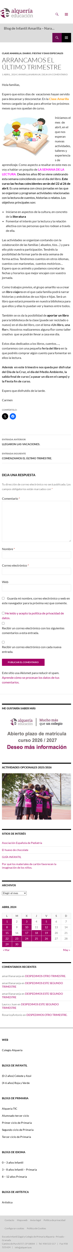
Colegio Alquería (12, 1050)
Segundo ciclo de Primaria (17, 1129)
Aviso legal (35, 1220)
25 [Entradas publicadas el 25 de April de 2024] (36, 938)
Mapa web (22, 1220)
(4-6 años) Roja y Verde (16, 1083)
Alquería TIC (9, 1108)
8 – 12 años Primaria (14, 1176)
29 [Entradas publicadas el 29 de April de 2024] (7, 944)
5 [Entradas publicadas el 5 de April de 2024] (46, 921)
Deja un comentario (55, 74)
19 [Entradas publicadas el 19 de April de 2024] (46, 932)
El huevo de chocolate (15, 850)
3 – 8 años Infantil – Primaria (19, 1169)
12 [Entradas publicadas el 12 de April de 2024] (46, 927)
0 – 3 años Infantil (12, 1162)
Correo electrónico (15, 565)
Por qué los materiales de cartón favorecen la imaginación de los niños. (29, 865)
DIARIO (27, 53)
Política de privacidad (54, 1220)
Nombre (8, 549)
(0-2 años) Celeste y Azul (16, 1075)
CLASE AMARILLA (12, 53)
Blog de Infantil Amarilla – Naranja (30, 28)
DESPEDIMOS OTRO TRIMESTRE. (45, 976)
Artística (7, 1202)
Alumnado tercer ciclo (15, 1115)
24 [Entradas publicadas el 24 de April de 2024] (26, 938)
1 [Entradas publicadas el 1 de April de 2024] (7, 921)
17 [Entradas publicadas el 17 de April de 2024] (26, 932)
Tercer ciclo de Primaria (16, 1136)
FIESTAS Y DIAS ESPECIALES (47, 53)
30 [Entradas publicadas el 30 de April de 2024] (16, 944)
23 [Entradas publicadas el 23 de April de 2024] (16, 938)
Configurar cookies (14, 1228)
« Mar (6, 950)
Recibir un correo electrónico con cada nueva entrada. (31, 649)
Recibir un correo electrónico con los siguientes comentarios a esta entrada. (33, 630)
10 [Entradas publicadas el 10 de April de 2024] (26, 927)
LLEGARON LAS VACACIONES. (36, 441)
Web (5, 582)
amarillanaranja (29, 74)
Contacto (9, 1220)
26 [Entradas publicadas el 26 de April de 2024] (46, 938)
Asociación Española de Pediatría (22, 842)
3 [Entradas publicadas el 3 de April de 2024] (26, 921)
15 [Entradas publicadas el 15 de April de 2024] (7, 932)
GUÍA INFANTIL (11, 857)
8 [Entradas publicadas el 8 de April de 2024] (7, 927)
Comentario (11, 498)
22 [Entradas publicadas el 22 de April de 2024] (7, 938)
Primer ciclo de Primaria (17, 1122)
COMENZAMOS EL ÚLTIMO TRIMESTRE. (36, 455)
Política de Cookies (36, 1228)
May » (66, 950)
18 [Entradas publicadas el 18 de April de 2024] (36, 932)
